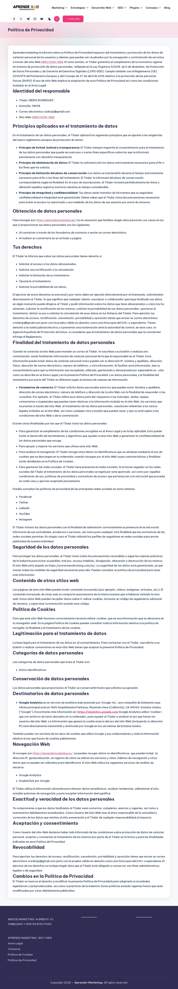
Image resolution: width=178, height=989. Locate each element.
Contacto (14, 949)
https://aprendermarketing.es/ (56, 220)
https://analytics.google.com (97, 712)
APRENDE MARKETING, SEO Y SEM (30, 938)
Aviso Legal (15, 943)
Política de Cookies (20, 954)
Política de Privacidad (22, 960)
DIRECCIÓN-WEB (52, 62)
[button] (73, 19)
